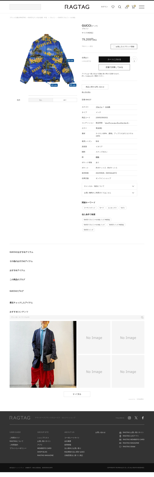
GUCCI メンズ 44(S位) (116, 225)
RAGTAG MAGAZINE (45, 455)
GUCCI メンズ (88, 230)
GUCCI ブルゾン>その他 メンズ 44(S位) (97, 220)
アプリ (39, 445)
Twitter (136, 417)
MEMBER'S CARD (44, 448)
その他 (107, 107)
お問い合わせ (100, 432)
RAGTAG (20, 418)
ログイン (104, 7)
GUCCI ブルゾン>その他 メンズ (94, 225)
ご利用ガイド (15, 438)
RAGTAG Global (129, 447)
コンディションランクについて (116, 123)
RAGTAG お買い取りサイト (133, 432)
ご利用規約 (14, 445)
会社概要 (67, 441)
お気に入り (113, 7)
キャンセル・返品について (94, 186)
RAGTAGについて (16, 441)
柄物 (97, 157)
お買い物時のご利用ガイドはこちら (97, 193)
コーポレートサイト (72, 438)
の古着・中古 (37, 17)
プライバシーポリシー (18, 448)
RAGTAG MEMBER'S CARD (133, 439)
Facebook (142, 417)
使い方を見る (86, 92)
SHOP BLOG (42, 452)
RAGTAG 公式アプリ (131, 436)
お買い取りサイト (44, 441)
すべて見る (77, 394)
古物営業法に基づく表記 (73, 455)
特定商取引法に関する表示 (74, 452)
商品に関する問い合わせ (95, 87)
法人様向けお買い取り (72, 448)
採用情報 (67, 445)
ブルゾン (99, 107)
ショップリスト (43, 438)
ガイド (90, 76)
